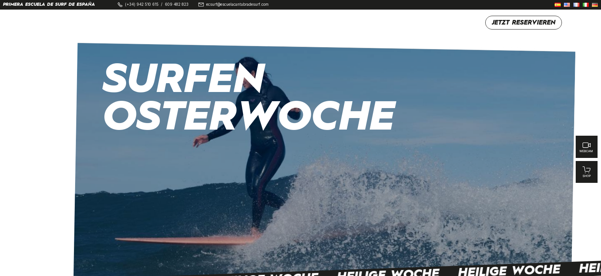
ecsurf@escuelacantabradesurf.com (237, 5)
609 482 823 (177, 5)
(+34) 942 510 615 (142, 5)
